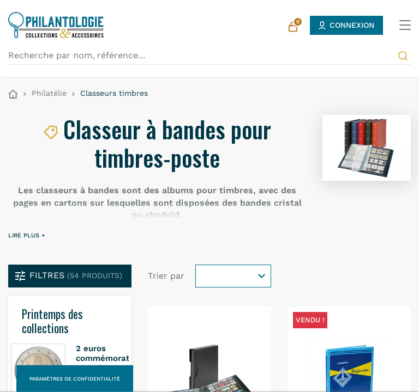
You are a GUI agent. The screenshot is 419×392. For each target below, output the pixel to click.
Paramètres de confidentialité (74, 379)
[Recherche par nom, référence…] (209, 55)
